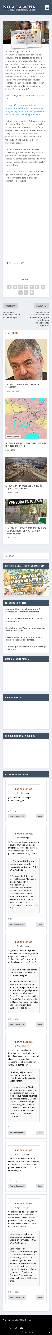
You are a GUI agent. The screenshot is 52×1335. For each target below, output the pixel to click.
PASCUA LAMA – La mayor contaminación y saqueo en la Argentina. (24, 487)
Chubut (31, 41)
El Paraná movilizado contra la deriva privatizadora (23, 619)
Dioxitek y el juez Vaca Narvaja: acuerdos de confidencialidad (25, 629)
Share (40, 816)
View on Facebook (17, 816)
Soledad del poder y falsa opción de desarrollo (22, 386)
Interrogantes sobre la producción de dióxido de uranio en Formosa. (23, 638)
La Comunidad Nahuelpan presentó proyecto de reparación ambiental (22, 610)
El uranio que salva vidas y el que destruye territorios (25, 647)
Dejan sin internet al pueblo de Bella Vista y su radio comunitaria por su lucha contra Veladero (25, 531)
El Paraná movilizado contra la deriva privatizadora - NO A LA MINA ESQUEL (23, 972)
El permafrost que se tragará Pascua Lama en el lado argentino (25, 445)
